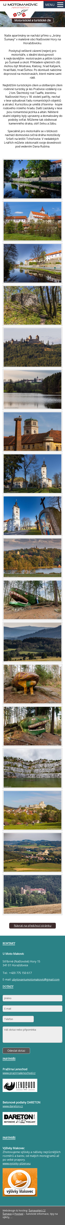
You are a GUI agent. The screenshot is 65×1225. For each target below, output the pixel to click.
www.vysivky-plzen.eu (17, 1163)
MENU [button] (54, 5)
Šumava (7, 1213)
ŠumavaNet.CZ (37, 1210)
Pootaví (18, 1213)
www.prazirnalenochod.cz (19, 1073)
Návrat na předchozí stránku (32, 925)
